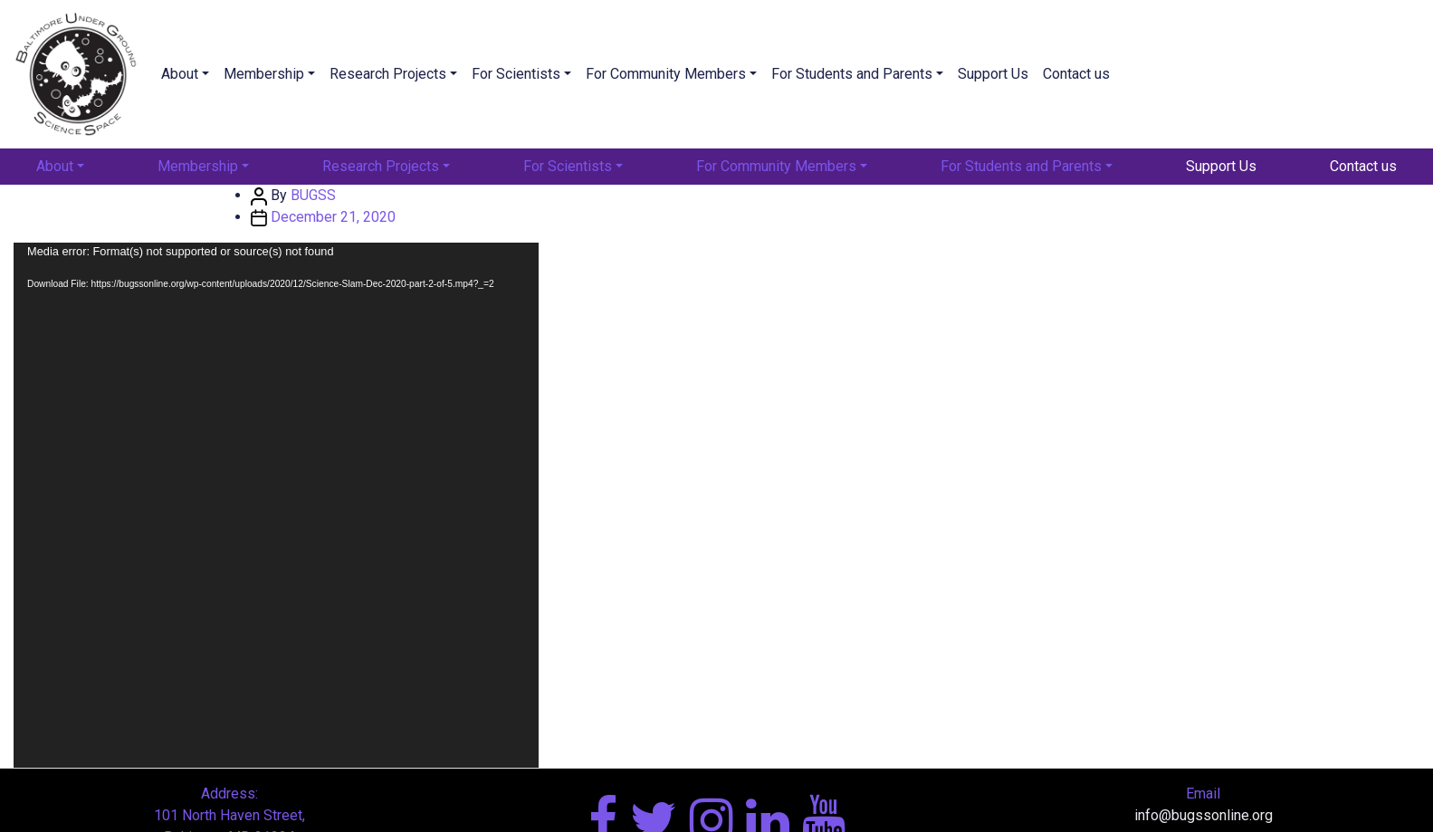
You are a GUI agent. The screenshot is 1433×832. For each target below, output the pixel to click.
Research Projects (388, 73)
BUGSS (313, 195)
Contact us (1076, 73)
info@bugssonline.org (1203, 815)
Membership (264, 73)
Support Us (993, 73)
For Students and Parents (851, 73)
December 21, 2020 (333, 216)
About (179, 73)
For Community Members (666, 73)
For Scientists (516, 73)
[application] (276, 505)
